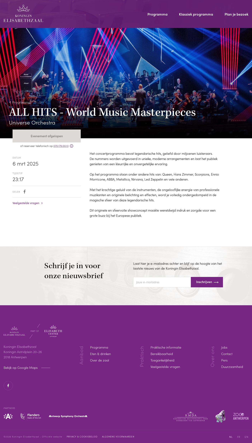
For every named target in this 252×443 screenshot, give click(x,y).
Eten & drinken (100, 353)
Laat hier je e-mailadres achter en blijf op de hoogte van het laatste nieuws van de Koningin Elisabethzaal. (177, 265)
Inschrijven (204, 281)
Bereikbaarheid (161, 353)
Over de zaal (99, 360)
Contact (226, 353)
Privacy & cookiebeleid (82, 436)
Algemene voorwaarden (118, 436)
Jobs (224, 347)
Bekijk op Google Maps (21, 367)
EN (246, 436)
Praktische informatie (165, 347)
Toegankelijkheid (162, 360)
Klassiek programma (196, 14)
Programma (157, 14)
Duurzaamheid (232, 366)
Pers (224, 360)
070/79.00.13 (61, 146)
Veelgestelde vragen (26, 203)
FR (239, 436)
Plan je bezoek (236, 14)
